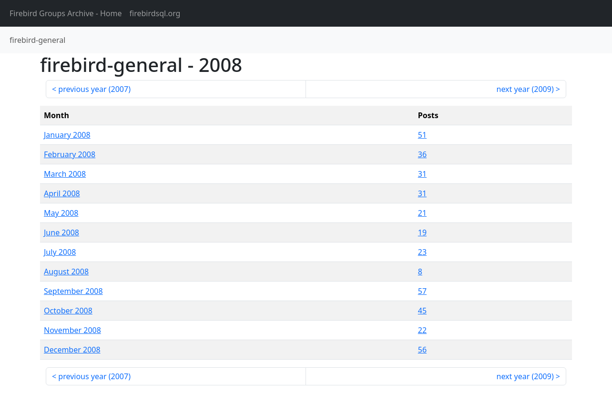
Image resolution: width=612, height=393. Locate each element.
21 (422, 213)
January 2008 (67, 135)
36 (422, 154)
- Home (66, 13)
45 (422, 310)
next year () (525, 89)
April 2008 (62, 193)
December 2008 (72, 349)
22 (422, 330)
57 (422, 291)
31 (422, 174)
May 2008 (61, 213)
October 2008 (68, 310)
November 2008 (72, 330)
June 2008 (61, 232)
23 (422, 252)
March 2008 (65, 174)
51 (422, 135)
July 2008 (60, 252)
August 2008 (66, 271)
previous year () (94, 89)
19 (422, 232)
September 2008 (73, 291)
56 (422, 349)
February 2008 (69, 154)
